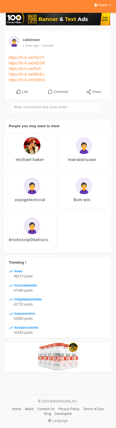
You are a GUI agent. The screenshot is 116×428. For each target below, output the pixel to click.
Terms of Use (93, 409)
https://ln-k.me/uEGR (27, 63)
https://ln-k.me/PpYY (26, 57)
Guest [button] (103, 5)
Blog (47, 414)
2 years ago (30, 45)
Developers (63, 414)
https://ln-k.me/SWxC (27, 80)
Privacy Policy (68, 409)
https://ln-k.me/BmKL (27, 74)
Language (58, 420)
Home (16, 409)
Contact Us (46, 409)
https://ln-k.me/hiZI (25, 68)
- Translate (47, 45)
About (29, 409)
